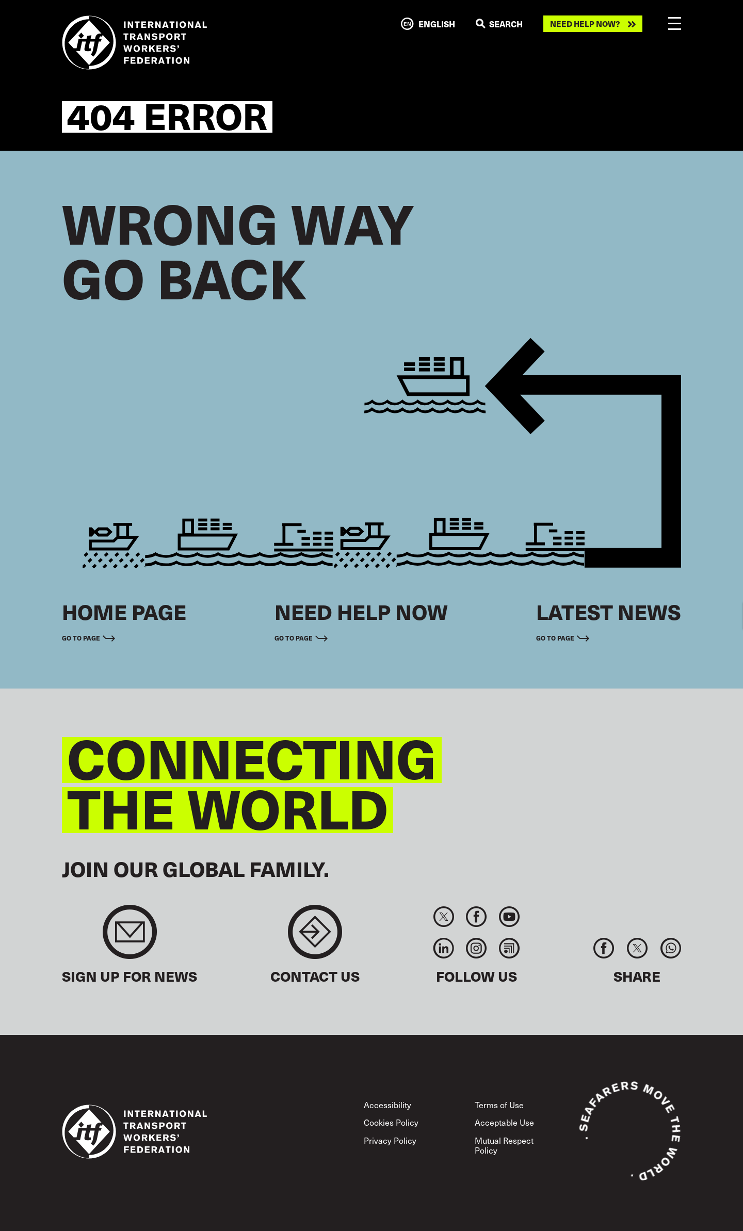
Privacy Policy (390, 1140)
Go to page (81, 638)
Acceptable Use (504, 1122)
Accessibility (387, 1104)
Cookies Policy (391, 1122)
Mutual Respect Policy (504, 1145)
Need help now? (585, 23)
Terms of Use (499, 1104)
